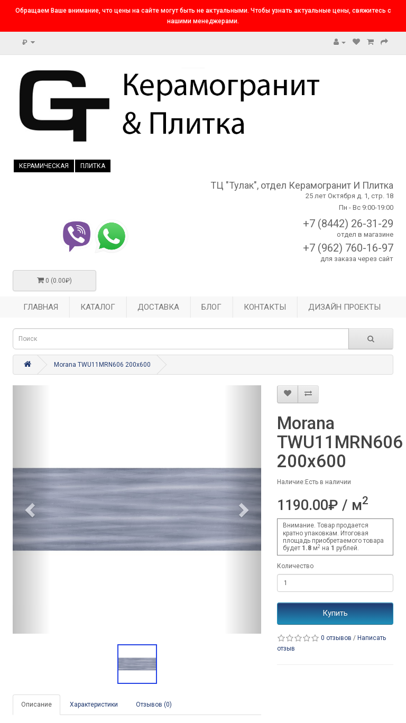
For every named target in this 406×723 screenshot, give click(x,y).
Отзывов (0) (154, 704)
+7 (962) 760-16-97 (348, 248)
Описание (36, 704)
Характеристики (94, 704)
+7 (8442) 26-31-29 (348, 223)
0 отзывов (336, 638)
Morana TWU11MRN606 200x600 (102, 364)
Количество (295, 566)
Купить (335, 613)
